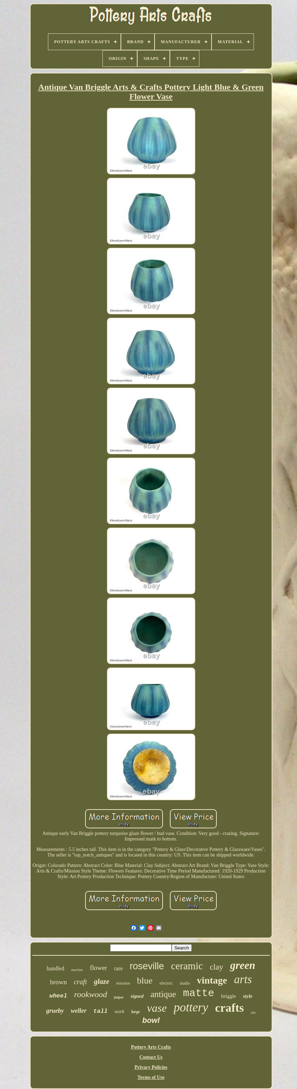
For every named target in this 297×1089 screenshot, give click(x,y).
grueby (55, 1010)
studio (185, 983)
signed (137, 996)
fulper (119, 997)
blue (144, 981)
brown (58, 982)
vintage (212, 980)
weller (78, 1010)
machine (77, 970)
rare (118, 968)
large (135, 1011)
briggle (228, 996)
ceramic (187, 965)
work (119, 1011)
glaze (101, 981)
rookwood (90, 994)
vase (157, 1008)
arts (243, 979)
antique (163, 994)
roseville (147, 966)
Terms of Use (150, 1077)
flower (98, 967)
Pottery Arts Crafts (151, 1047)
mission (123, 983)
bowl (150, 1020)
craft (80, 982)
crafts (229, 1007)
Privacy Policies (150, 1067)
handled (55, 968)
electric (166, 983)
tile (253, 1012)
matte (198, 993)
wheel (58, 996)
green (242, 965)
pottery (191, 1007)
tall (100, 1011)
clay (216, 967)
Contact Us (151, 1057)
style (248, 996)
